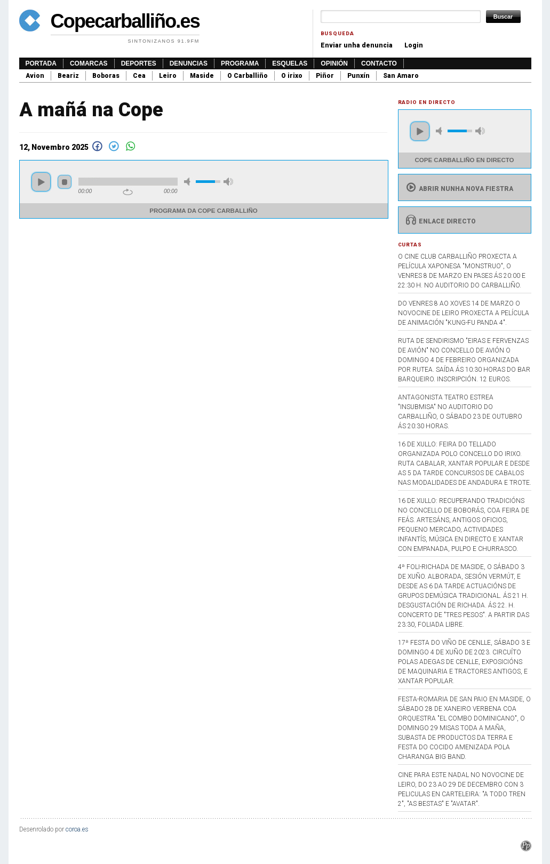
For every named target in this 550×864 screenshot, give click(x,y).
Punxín (358, 75)
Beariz (68, 75)
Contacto (379, 63)
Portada (41, 63)
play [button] (41, 182)
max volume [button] (228, 182)
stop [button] (64, 181)
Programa (240, 63)
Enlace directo (440, 221)
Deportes (138, 63)
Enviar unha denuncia (357, 45)
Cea (139, 75)
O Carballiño (247, 75)
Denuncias (189, 63)
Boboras (105, 75)
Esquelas (289, 63)
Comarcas (89, 63)
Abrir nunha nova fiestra (458, 189)
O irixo (291, 75)
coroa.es (77, 829)
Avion (35, 75)
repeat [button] (127, 192)
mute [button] (189, 182)
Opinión (334, 63)
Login (413, 45)
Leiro (168, 75)
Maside (202, 75)
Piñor (325, 75)
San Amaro (401, 75)
